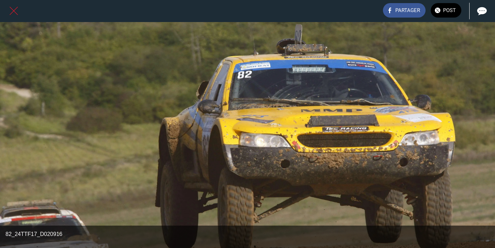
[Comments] (481, 11)
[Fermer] (14, 11)
